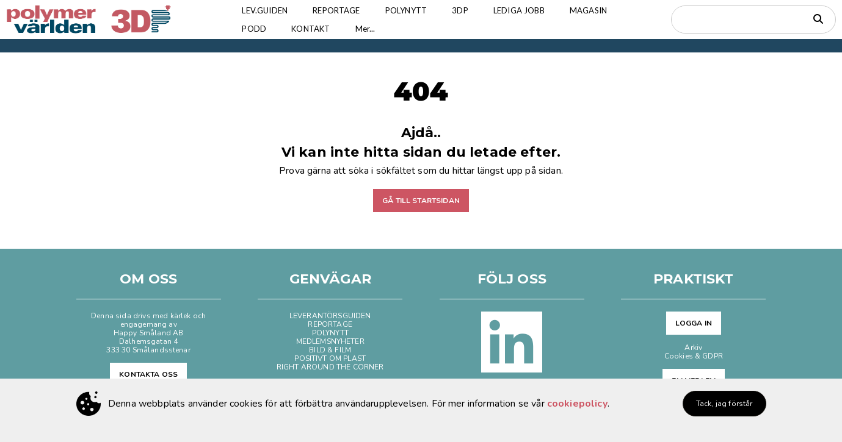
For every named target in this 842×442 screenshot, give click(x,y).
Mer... (365, 29)
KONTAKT (310, 29)
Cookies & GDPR (693, 356)
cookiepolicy (577, 403)
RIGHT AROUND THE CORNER (330, 367)
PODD (254, 29)
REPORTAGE (336, 10)
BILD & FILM (330, 350)
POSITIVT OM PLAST (330, 358)
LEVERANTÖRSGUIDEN (330, 316)
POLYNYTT (406, 10)
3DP (460, 10)
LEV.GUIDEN (265, 10)
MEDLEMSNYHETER (330, 341)
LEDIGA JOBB (519, 10)
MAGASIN (588, 10)
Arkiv (693, 347)
